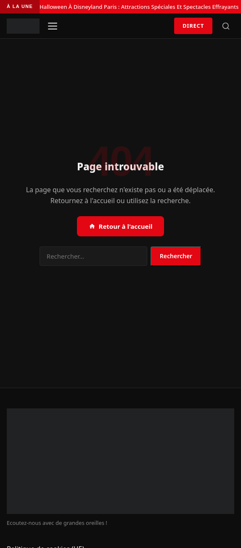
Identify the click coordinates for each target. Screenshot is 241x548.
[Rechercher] (225, 26)
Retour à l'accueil (121, 226)
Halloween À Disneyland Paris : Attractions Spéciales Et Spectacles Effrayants (139, 7)
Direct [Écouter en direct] (193, 25)
